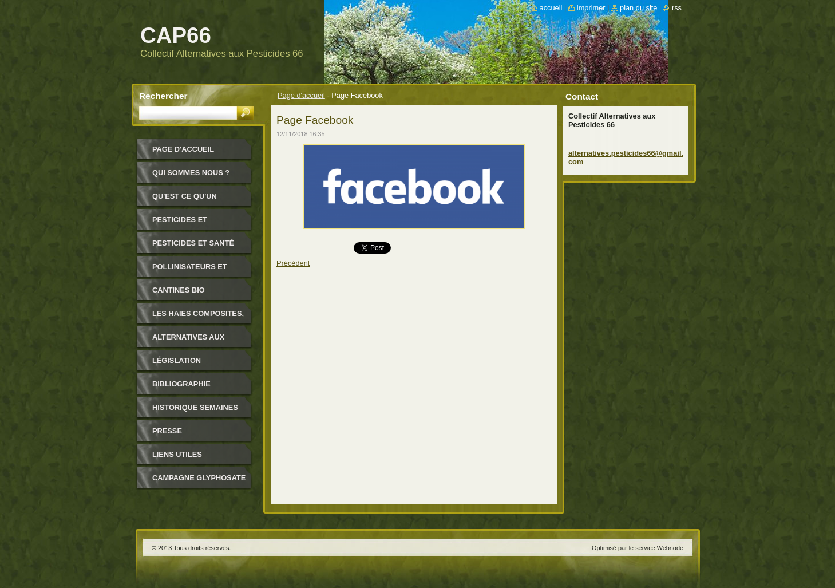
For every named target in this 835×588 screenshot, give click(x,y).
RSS (677, 7)
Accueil (551, 7)
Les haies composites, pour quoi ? (198, 317)
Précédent (293, 263)
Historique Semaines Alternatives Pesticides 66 (195, 411)
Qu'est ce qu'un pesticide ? (184, 200)
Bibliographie (181, 384)
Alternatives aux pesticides (188, 341)
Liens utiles (177, 454)
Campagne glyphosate (199, 477)
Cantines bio (178, 290)
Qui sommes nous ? (190, 172)
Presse (167, 431)
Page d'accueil (301, 95)
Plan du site (638, 7)
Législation (176, 360)
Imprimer (591, 7)
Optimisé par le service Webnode (637, 547)
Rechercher (163, 96)
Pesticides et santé (193, 243)
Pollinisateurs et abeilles (189, 270)
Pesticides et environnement (184, 223)
